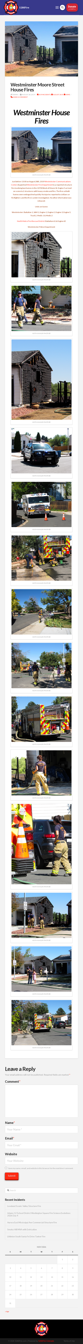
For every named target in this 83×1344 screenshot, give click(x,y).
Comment (12, 1081)
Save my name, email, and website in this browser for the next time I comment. (40, 1168)
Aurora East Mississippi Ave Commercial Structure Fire (32, 1222)
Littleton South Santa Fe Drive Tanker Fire (26, 1236)
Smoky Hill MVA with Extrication (22, 1229)
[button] (57, 7)
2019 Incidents (44, 94)
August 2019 (57, 94)
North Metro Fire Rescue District (31, 221)
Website (11, 1154)
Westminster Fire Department (40, 185)
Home (67, 94)
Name (10, 1123)
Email (9, 1138)
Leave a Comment (19, 97)
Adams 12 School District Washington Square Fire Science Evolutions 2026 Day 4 (38, 1214)
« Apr (7, 1311)
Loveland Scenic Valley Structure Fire (24, 1206)
